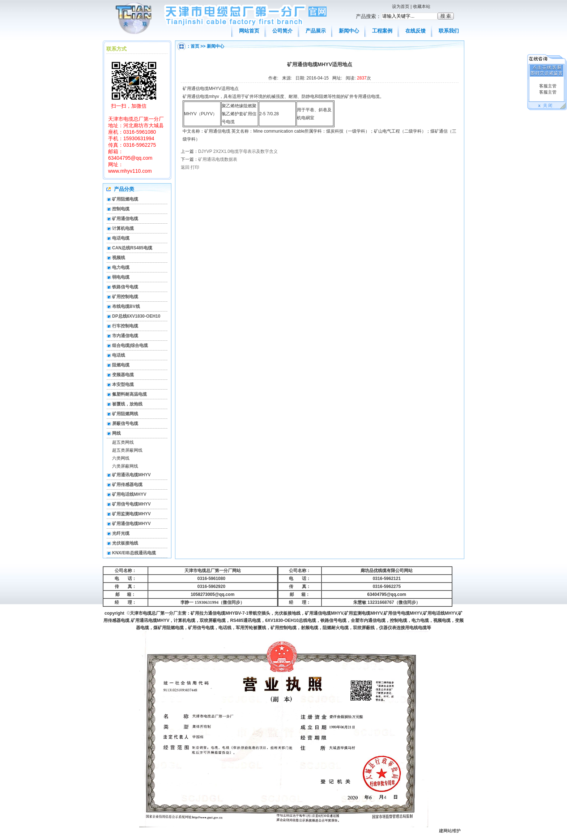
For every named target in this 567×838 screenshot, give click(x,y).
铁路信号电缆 (125, 286)
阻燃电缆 (120, 365)
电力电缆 (120, 267)
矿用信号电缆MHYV (131, 504)
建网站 (445, 830)
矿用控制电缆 (125, 296)
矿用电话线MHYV (129, 494)
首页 (195, 46)
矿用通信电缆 (125, 218)
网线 (116, 433)
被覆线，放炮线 (127, 404)
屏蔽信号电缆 (125, 423)
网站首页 (249, 31)
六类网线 (120, 458)
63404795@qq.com (386, 594)
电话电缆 (120, 238)
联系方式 (116, 49)
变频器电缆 (123, 374)
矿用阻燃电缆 (125, 199)
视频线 (118, 257)
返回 (185, 167)
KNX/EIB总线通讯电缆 (134, 552)
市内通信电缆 (125, 335)
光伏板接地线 (125, 543)
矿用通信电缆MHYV (131, 523)
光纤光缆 (120, 533)
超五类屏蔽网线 (127, 450)
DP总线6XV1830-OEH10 (136, 316)
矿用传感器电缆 (127, 484)
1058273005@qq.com (212, 594)
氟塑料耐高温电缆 (129, 394)
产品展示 (316, 31)
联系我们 (449, 31)
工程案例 (382, 31)
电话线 (118, 355)
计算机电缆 (123, 228)
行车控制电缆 (125, 325)
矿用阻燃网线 (125, 413)
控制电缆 (120, 208)
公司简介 (282, 31)
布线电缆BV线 (126, 306)
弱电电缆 (120, 277)
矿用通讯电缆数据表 (217, 159)
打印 (195, 167)
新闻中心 (349, 31)
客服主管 (547, 86)
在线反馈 (415, 31)
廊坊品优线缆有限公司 (382, 570)
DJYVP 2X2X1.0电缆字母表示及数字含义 (238, 151)
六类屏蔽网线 (125, 466)
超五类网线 (123, 442)
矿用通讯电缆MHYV (131, 474)
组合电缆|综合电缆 (130, 345)
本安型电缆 (123, 384)
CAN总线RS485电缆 (132, 247)
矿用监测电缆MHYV (131, 513)
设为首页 (400, 6)
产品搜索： (368, 16)
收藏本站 (421, 6)
